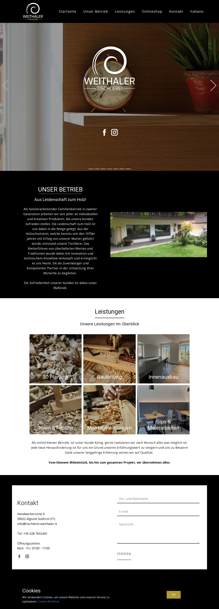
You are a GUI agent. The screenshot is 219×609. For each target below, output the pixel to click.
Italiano (197, 11)
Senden (124, 554)
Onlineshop (152, 11)
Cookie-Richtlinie (48, 601)
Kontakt (176, 11)
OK (174, 595)
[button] (5, 85)
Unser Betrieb (95, 11)
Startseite (67, 11)
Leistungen (125, 11)
